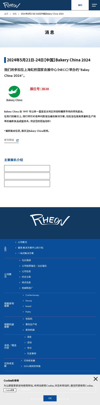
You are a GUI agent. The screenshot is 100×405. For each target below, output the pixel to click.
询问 (80, 5)
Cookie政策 (10, 390)
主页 (6, 13)
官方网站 (9, 140)
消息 (14, 13)
